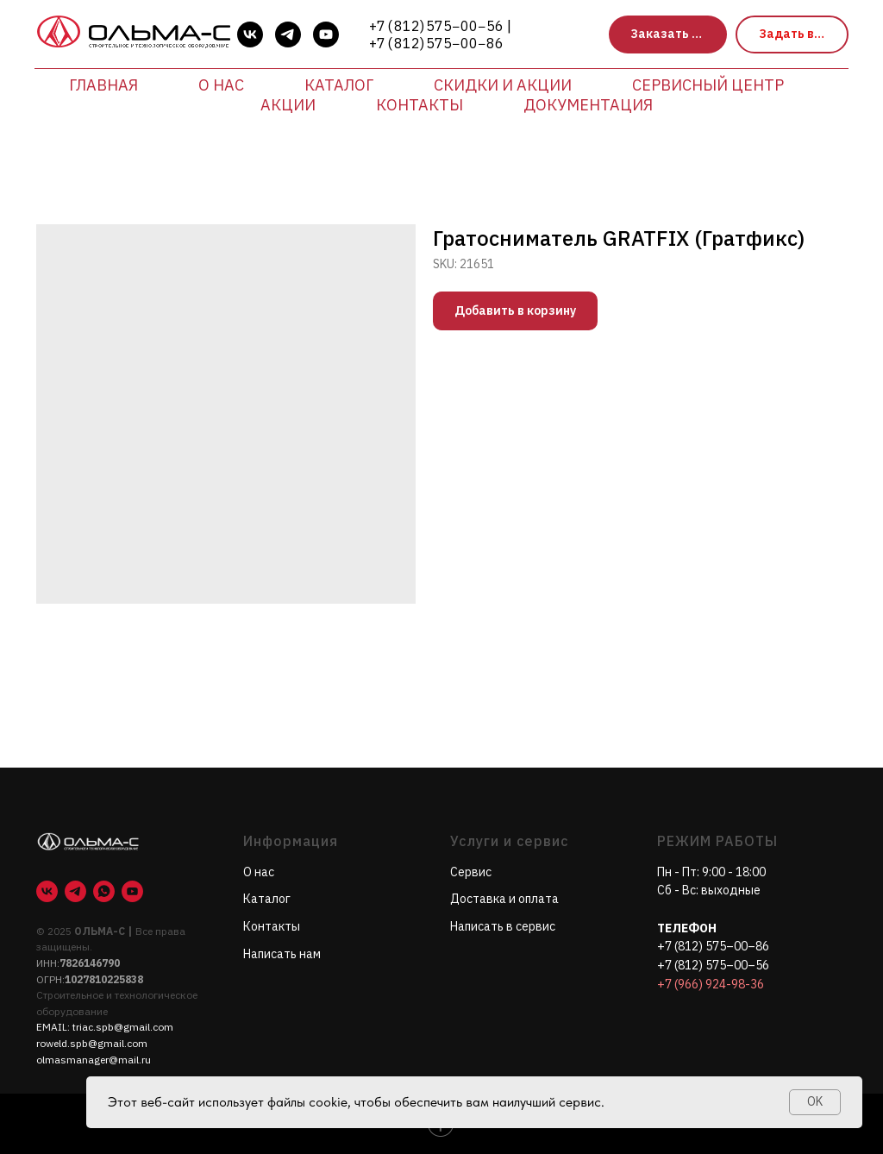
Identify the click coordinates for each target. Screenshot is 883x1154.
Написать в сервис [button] (502, 926)
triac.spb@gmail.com (122, 1026)
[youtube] (326, 34)
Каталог (338, 85)
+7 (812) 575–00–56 (713, 965)
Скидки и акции (503, 85)
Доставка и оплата (504, 898)
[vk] (250, 34)
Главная (103, 85)
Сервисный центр (708, 85)
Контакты (419, 105)
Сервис (471, 872)
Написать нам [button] (282, 954)
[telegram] (288, 34)
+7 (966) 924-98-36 (710, 984)
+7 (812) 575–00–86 (713, 946)
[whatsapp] (104, 891)
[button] (668, 35)
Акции (288, 105)
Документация (588, 105)
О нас (221, 85)
